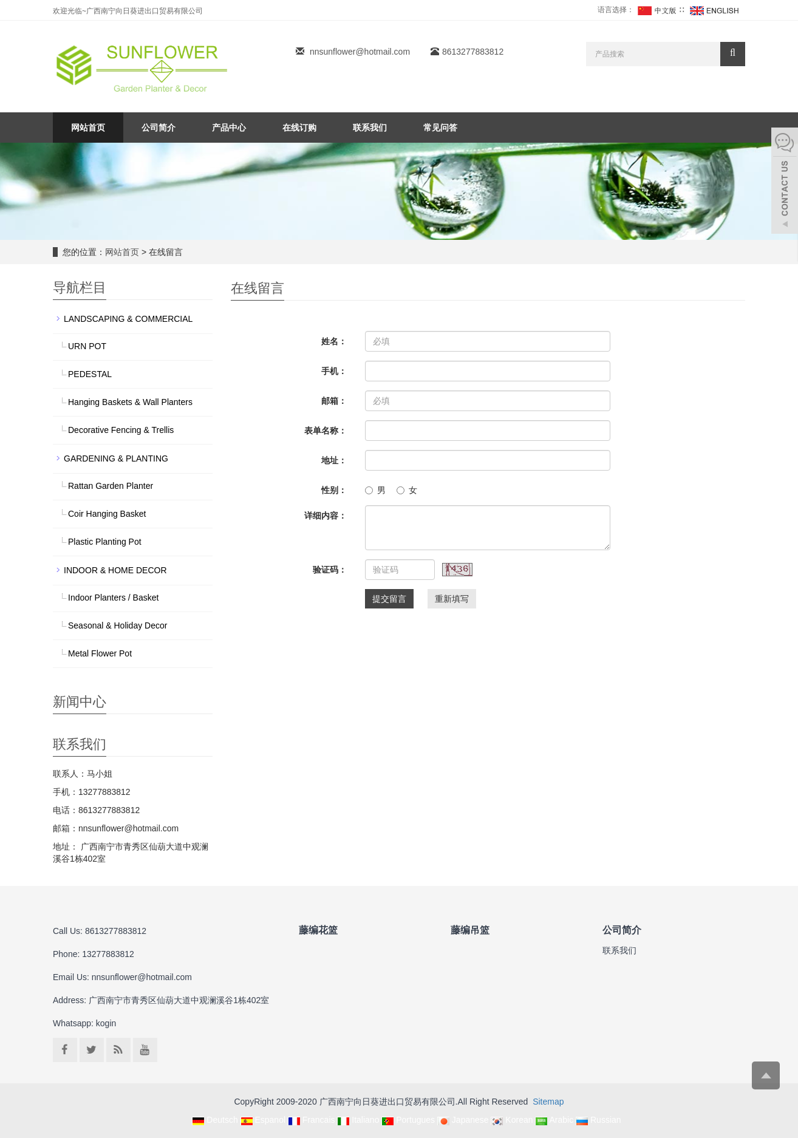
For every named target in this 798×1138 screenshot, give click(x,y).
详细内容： (325, 515)
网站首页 (88, 127)
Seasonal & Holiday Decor (117, 625)
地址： (334, 460)
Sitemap (548, 1101)
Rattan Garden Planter (110, 486)
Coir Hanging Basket (107, 514)
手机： (334, 371)
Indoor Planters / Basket (113, 597)
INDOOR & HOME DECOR (115, 570)
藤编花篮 (318, 930)
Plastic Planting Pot (105, 542)
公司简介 (159, 127)
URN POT (87, 346)
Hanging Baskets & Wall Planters (130, 402)
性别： (334, 490)
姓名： (334, 341)
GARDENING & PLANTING (116, 458)
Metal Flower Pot (100, 653)
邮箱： (334, 401)
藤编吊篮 (470, 930)
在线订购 (299, 127)
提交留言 (389, 599)
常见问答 (440, 127)
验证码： (330, 569)
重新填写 (452, 599)
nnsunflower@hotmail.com (360, 51)
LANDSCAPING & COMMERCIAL (128, 319)
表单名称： (325, 430)
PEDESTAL (90, 374)
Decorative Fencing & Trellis (121, 430)
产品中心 (229, 127)
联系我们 (370, 127)
